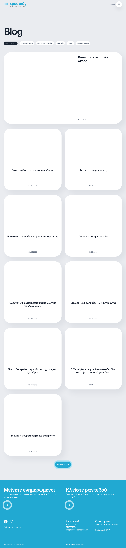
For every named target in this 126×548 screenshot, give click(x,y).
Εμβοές (70, 43)
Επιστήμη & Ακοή (83, 43)
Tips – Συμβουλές (27, 43)
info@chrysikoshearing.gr (77, 530)
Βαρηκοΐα (60, 43)
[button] (116, 4)
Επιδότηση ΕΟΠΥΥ (102, 530)
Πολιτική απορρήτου (12, 527)
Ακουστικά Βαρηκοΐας (45, 43)
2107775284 (71, 527)
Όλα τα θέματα (10, 43)
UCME (82, 544)
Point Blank (75, 544)
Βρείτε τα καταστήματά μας (106, 524)
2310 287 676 (71, 524)
